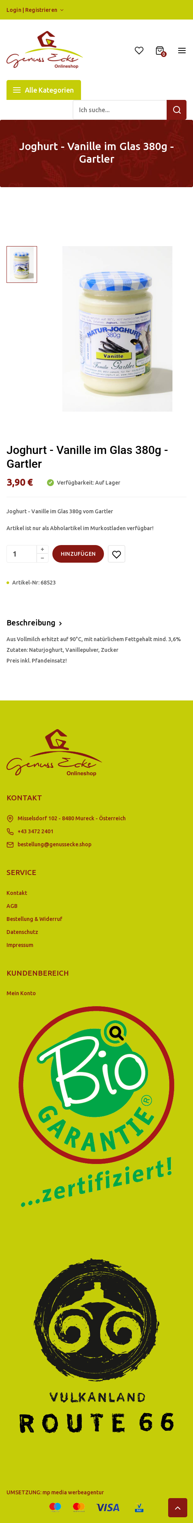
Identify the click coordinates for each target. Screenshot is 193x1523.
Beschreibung (30, 622)
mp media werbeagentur (73, 1492)
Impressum (19, 945)
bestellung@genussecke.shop (54, 844)
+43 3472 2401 (36, 831)
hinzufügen (78, 554)
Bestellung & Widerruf (34, 919)
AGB (12, 906)
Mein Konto (21, 993)
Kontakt (16, 893)
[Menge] (27, 554)
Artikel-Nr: (25, 582)
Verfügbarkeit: (75, 483)
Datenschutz (22, 932)
